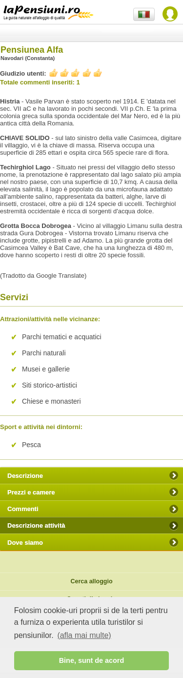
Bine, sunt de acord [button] (91, 660)
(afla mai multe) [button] (84, 635)
